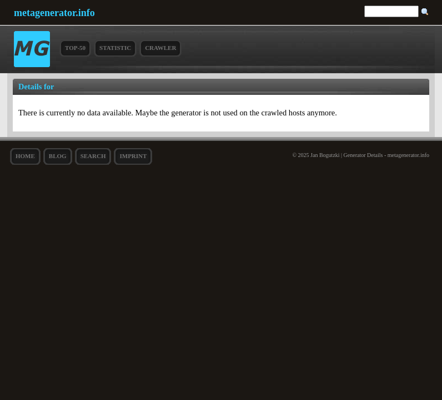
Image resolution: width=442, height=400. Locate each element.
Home (25, 156)
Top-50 (75, 47)
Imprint (133, 156)
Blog (58, 156)
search (93, 156)
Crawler (160, 47)
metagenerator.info (54, 12)
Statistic (115, 47)
